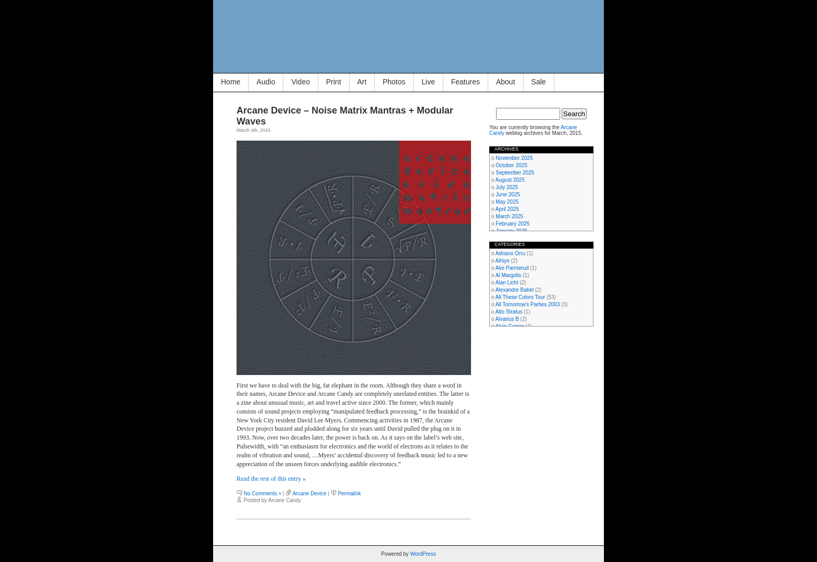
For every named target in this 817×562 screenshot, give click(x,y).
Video (300, 82)
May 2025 (507, 202)
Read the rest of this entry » (271, 478)
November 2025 (514, 158)
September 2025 (515, 173)
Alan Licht (507, 282)
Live (428, 82)
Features (465, 82)
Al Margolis (508, 275)
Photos (393, 82)
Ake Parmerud (512, 268)
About (505, 82)
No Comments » (262, 493)
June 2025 (508, 194)
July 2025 (507, 187)
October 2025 (511, 165)
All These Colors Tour (520, 297)
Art (362, 82)
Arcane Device (309, 493)
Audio (265, 82)
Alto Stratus (509, 312)
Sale (538, 82)
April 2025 (507, 209)
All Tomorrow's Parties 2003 (528, 304)
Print (333, 82)
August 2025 (510, 180)
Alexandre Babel (515, 290)
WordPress (423, 554)
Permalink (349, 493)
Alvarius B (507, 319)
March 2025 (509, 216)
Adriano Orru (510, 253)
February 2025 (512, 224)
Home (230, 82)
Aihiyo (503, 261)
